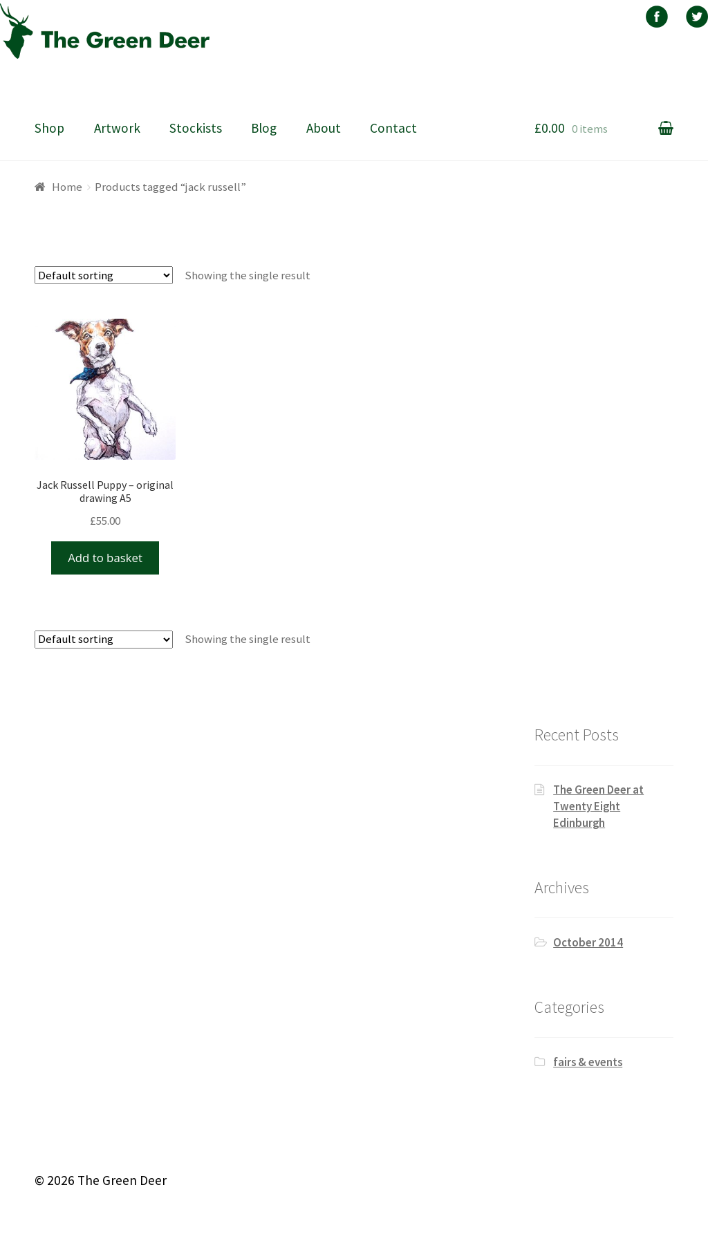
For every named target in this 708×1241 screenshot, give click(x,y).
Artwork (117, 128)
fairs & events (587, 1062)
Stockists (195, 128)
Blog (264, 128)
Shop (49, 128)
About (323, 128)
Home (67, 186)
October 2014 (588, 942)
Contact (393, 128)
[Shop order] (104, 275)
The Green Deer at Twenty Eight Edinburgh (598, 806)
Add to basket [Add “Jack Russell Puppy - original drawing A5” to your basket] (105, 558)
